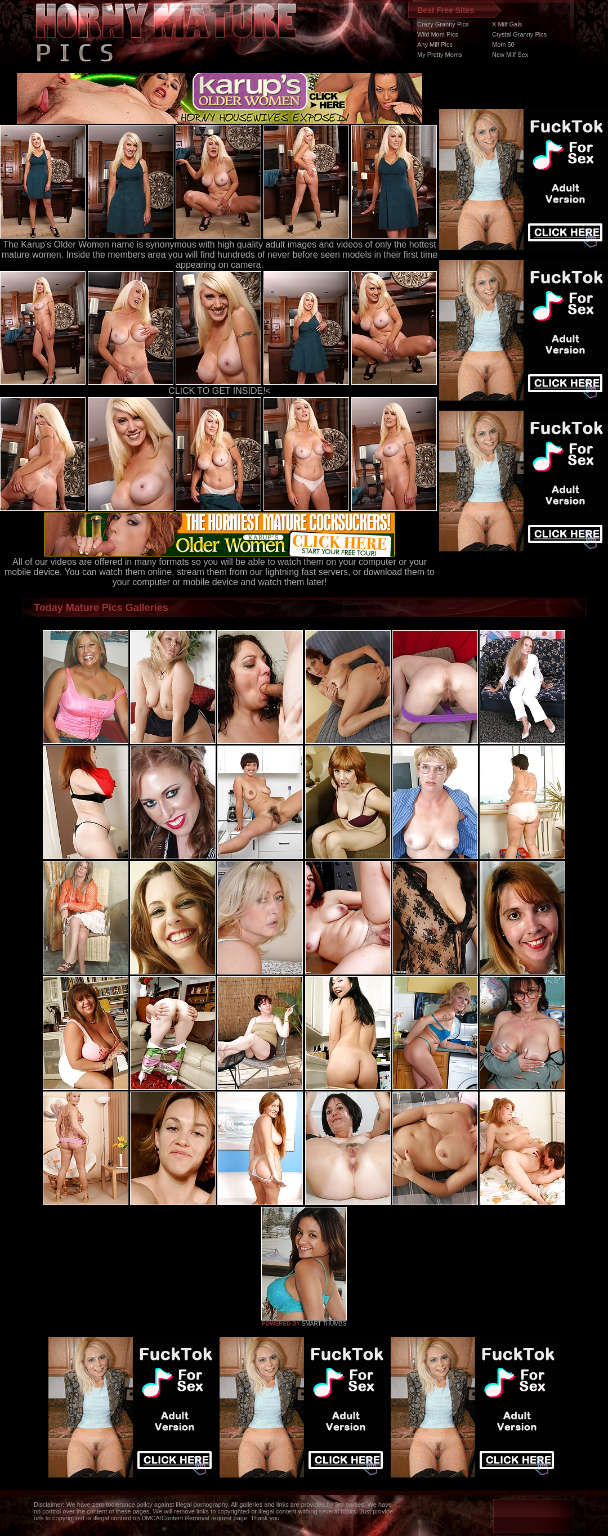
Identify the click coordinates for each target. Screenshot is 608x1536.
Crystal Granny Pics (519, 34)
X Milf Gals (507, 24)
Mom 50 (503, 44)
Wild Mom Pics (437, 34)
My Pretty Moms (439, 54)
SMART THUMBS (324, 1324)
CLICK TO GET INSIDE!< (219, 391)
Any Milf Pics (435, 44)
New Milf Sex (510, 54)
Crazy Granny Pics (443, 24)
